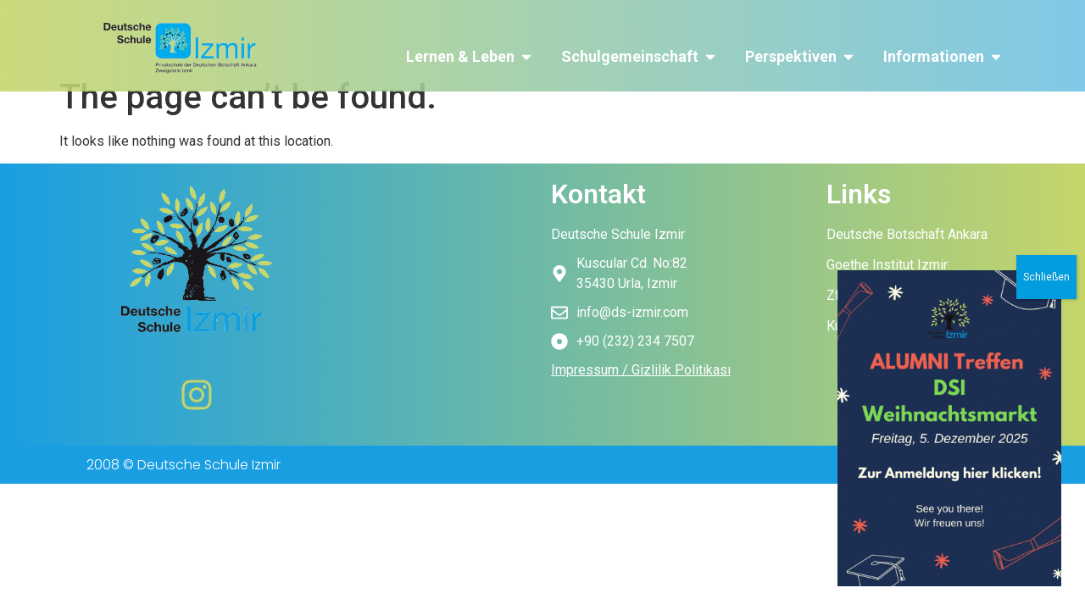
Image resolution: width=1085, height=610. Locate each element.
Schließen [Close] (1046, 402)
